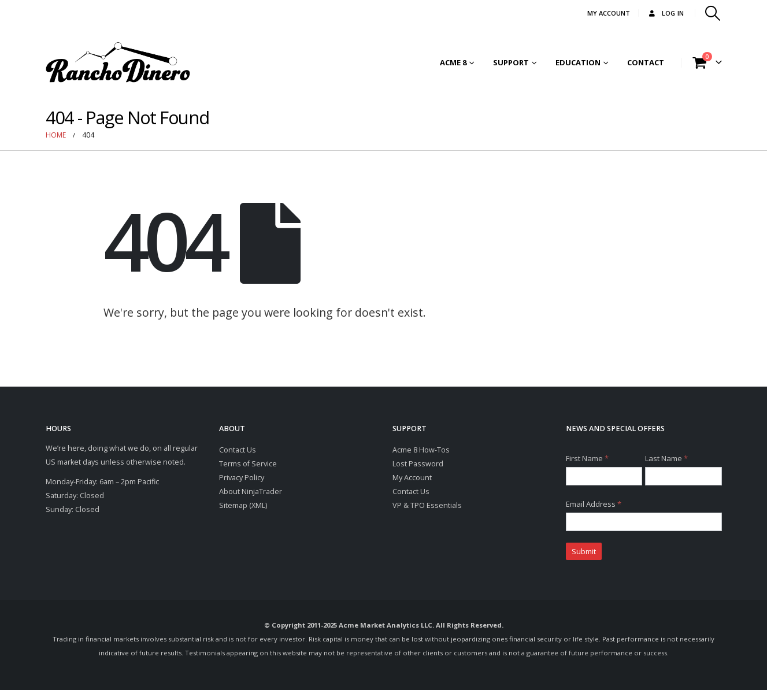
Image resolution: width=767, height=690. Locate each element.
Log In (665, 13)
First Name (587, 458)
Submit (584, 551)
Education (578, 62)
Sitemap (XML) (243, 505)
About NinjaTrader (250, 491)
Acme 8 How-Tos (421, 450)
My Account (412, 478)
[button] (712, 13)
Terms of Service (248, 464)
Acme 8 (453, 62)
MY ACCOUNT (608, 13)
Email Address (593, 504)
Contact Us (237, 450)
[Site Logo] (118, 62)
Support (511, 62)
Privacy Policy (241, 478)
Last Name (666, 458)
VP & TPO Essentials (427, 505)
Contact (645, 62)
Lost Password (417, 464)
